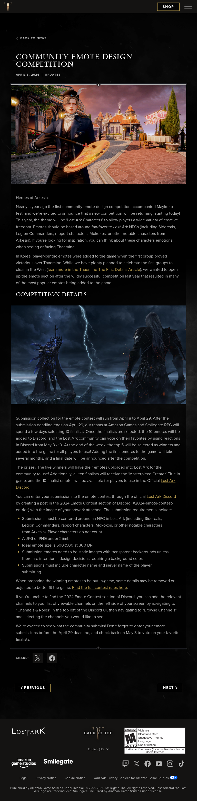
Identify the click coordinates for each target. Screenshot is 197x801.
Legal (23, 778)
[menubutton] (188, 6)
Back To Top (98, 733)
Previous (33, 688)
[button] (98, 134)
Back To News (31, 38)
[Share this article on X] (38, 658)
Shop (168, 7)
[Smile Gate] (58, 764)
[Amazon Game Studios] (24, 764)
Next (170, 688)
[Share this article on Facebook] (52, 658)
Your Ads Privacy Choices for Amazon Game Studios (136, 778)
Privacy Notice (46, 778)
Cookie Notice (75, 778)
